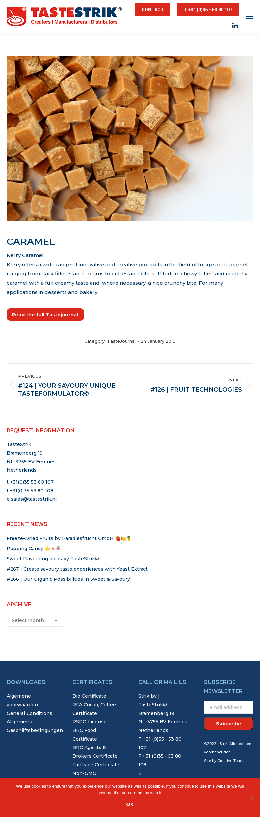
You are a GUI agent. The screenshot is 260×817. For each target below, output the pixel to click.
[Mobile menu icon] (249, 16)
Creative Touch (231, 760)
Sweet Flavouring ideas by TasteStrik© (53, 559)
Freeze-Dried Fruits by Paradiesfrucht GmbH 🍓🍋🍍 (69, 538)
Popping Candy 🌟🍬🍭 (34, 548)
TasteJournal (121, 341)
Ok (129, 804)
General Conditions (29, 713)
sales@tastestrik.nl (34, 499)
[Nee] (251, 797)
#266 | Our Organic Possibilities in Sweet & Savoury (68, 579)
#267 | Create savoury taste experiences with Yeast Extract (77, 569)
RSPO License (89, 722)
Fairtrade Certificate (95, 765)
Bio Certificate (89, 696)
